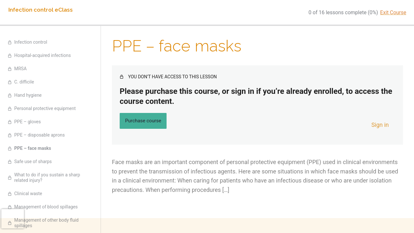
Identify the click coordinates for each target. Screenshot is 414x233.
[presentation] (12, 218)
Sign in (380, 124)
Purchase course (143, 121)
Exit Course (393, 12)
